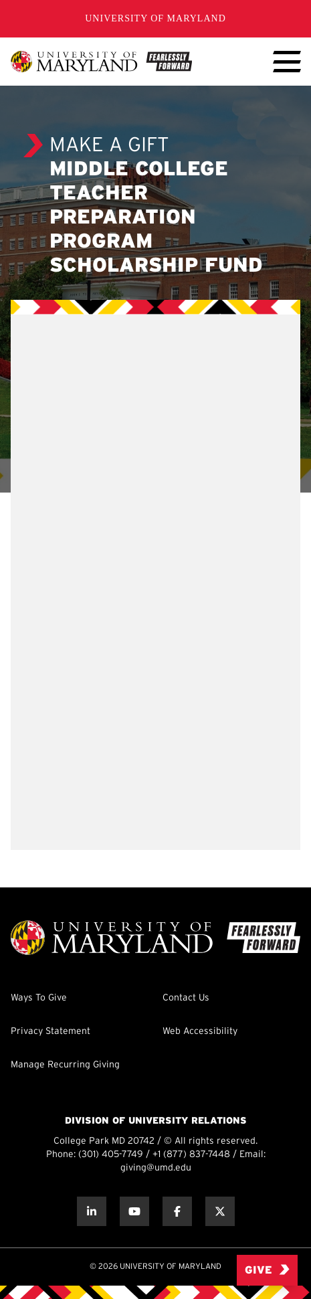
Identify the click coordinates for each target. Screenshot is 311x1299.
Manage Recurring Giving (65, 1065)
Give (267, 1270)
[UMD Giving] (101, 61)
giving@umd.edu (155, 1168)
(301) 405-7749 (110, 1154)
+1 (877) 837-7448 (191, 1154)
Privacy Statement (50, 1031)
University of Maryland (155, 18)
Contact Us (186, 998)
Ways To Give (39, 998)
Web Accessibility (200, 1031)
